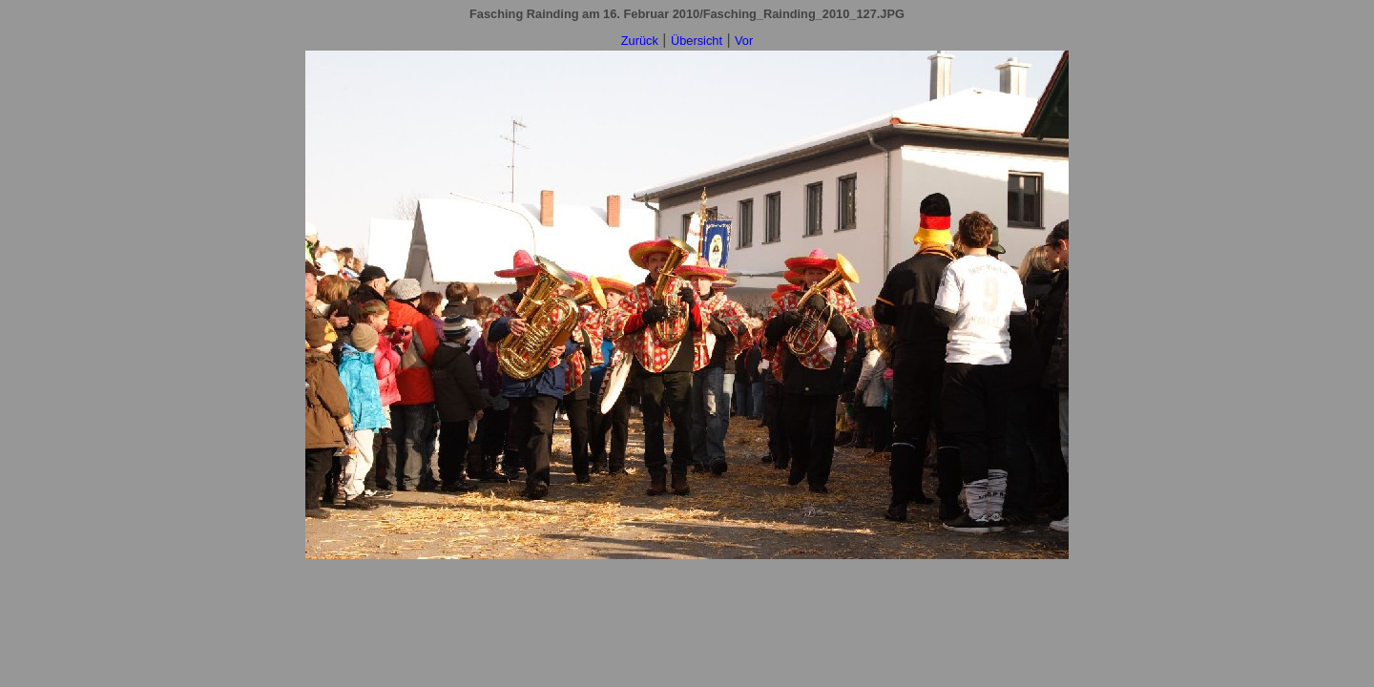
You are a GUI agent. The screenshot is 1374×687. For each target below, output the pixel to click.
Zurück (639, 40)
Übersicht (696, 40)
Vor (744, 40)
